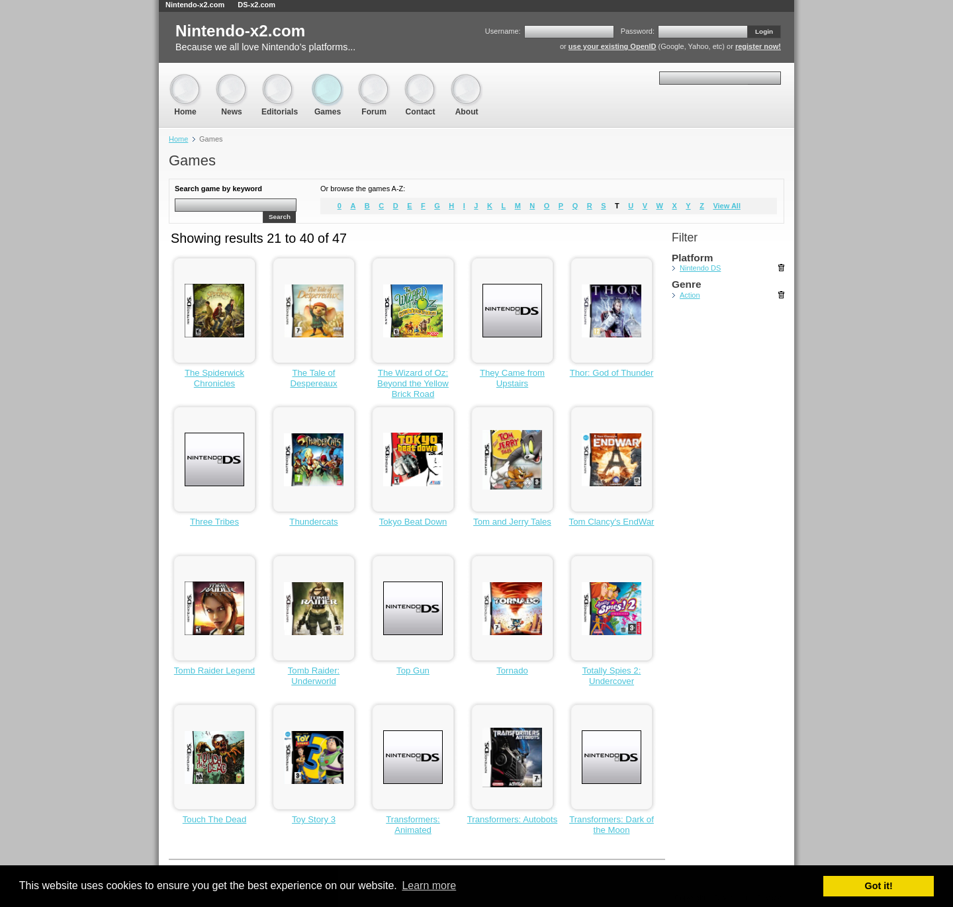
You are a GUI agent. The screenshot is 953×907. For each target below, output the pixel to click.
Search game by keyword (218, 189)
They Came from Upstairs (512, 378)
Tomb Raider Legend (214, 670)
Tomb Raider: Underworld (314, 676)
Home (185, 79)
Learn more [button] (429, 885)
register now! (758, 46)
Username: (503, 31)
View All (727, 206)
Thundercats (313, 522)
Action (690, 295)
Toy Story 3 (314, 819)
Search (280, 216)
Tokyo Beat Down (413, 522)
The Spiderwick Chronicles (214, 378)
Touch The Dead (215, 819)
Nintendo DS (700, 268)
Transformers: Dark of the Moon (611, 824)
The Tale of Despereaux (313, 378)
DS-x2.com (256, 5)
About (466, 79)
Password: (638, 31)
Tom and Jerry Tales (512, 522)
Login (764, 31)
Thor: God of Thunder (612, 373)
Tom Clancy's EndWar (612, 522)
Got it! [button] (879, 886)
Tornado (512, 670)
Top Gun (413, 670)
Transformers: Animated (413, 824)
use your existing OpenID (612, 46)
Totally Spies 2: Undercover (611, 676)
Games (327, 79)
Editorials (279, 79)
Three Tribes (214, 522)
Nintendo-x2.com (194, 5)
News (231, 79)
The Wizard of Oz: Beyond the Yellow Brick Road (413, 383)
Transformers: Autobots (512, 819)
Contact (420, 79)
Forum (373, 79)
